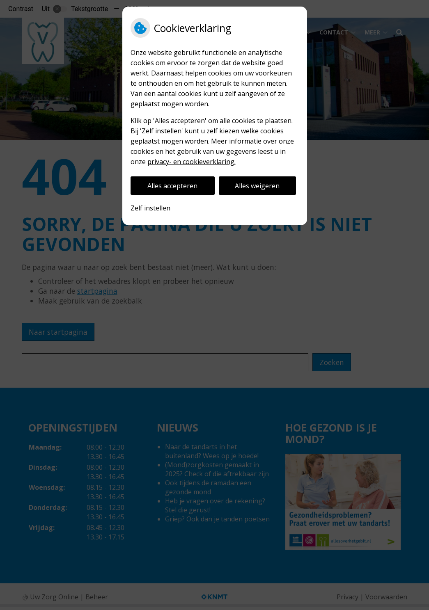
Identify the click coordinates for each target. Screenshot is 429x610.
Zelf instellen (150, 207)
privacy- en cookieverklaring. (191, 161)
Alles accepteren (172, 185)
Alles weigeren (257, 185)
